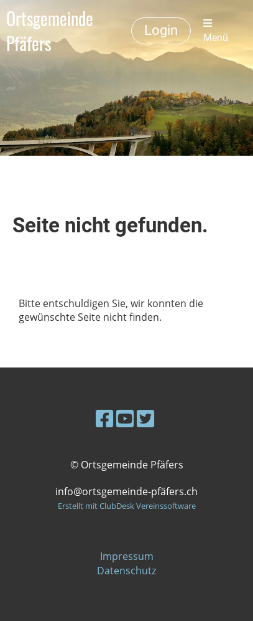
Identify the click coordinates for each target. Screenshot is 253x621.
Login (161, 30)
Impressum (127, 556)
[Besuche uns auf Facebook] (104, 418)
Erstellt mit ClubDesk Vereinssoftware (127, 505)
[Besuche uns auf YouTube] (125, 418)
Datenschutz (126, 570)
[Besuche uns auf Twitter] (145, 418)
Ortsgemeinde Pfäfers (49, 31)
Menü (215, 31)
